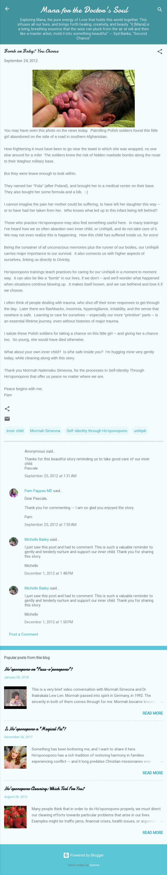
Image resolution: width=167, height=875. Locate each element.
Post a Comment (23, 634)
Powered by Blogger (83, 855)
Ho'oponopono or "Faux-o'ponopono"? (38, 669)
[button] (160, 52)
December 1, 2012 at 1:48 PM (49, 573)
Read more (153, 713)
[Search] (160, 10)
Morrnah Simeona (45, 431)
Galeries (95, 865)
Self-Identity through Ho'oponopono (97, 431)
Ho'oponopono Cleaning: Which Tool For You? (44, 789)
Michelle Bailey (37, 539)
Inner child (15, 431)
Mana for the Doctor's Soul (84, 10)
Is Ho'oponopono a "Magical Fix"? (35, 729)
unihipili (140, 431)
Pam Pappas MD (38, 491)
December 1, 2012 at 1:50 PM (49, 622)
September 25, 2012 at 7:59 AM (50, 524)
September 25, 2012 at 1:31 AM (50, 476)
